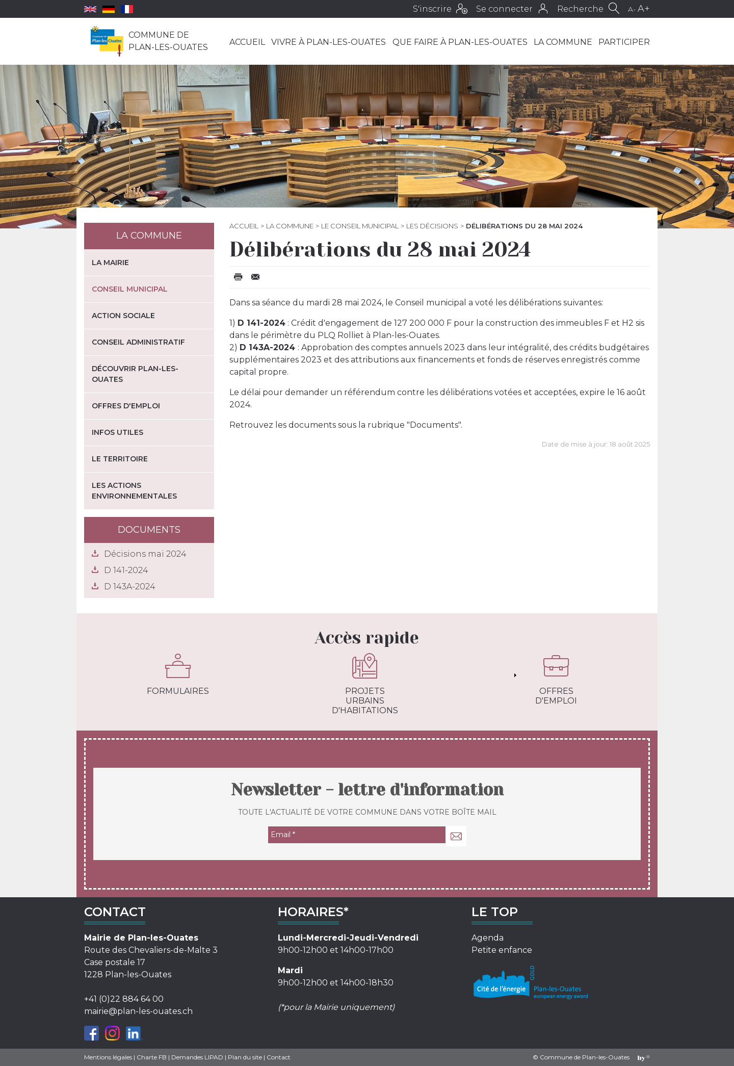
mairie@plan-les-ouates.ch (138, 1011)
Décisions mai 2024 (145, 554)
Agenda (487, 938)
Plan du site (245, 1057)
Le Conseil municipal (360, 226)
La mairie (110, 262)
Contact (279, 1057)
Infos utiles (117, 432)
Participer (624, 42)
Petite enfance (501, 950)
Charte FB (152, 1057)
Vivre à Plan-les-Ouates (328, 42)
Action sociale (123, 315)
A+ (644, 8)
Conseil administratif (138, 342)
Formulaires (178, 674)
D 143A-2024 (129, 586)
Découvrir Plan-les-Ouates (135, 374)
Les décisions (432, 226)
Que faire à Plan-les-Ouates (460, 42)
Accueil (247, 42)
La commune (563, 42)
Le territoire (120, 458)
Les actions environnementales (134, 491)
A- (632, 9)
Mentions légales (108, 1057)
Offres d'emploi (126, 405)
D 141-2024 (126, 570)
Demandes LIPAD (197, 1057)
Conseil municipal (130, 289)
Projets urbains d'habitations (365, 684)
